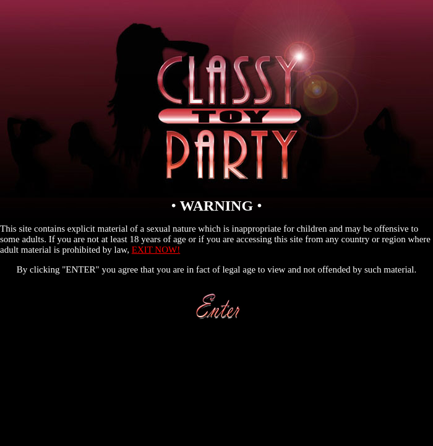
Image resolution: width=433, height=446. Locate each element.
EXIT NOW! (156, 250)
